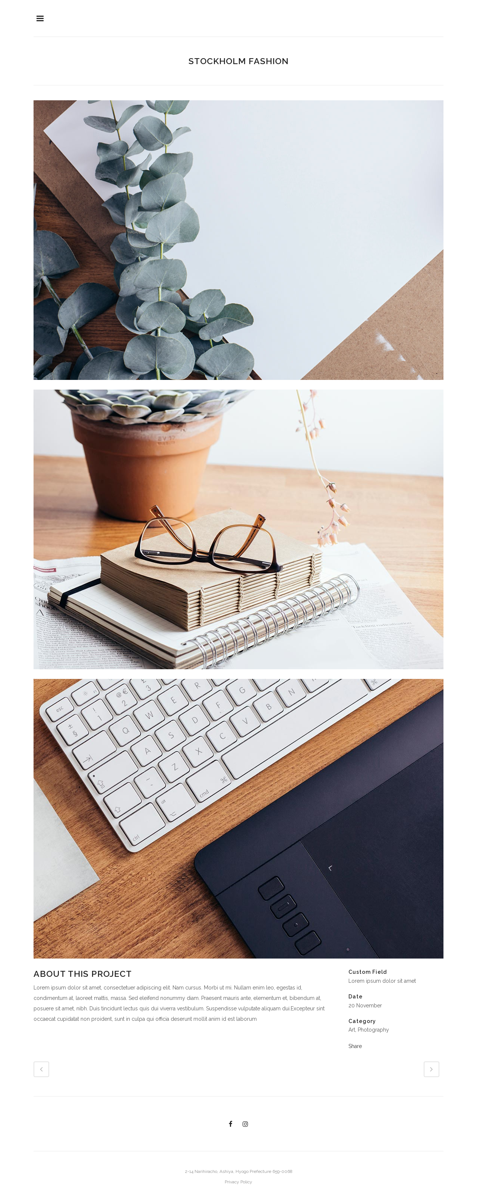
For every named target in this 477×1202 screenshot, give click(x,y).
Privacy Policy (238, 1181)
